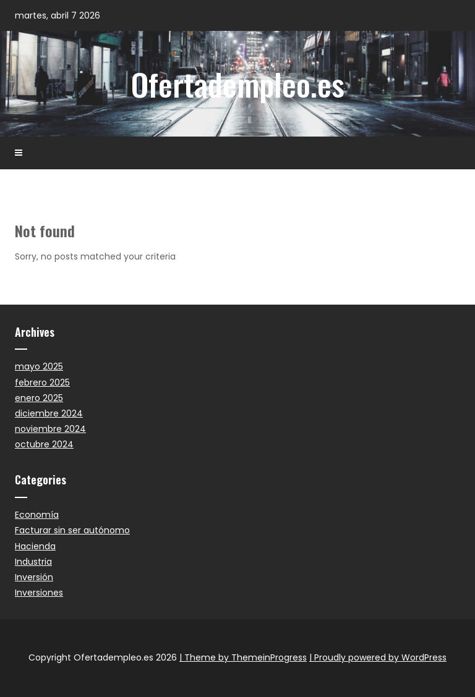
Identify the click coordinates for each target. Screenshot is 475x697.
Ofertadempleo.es (237, 83)
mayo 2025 (39, 366)
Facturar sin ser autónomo (72, 530)
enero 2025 (39, 398)
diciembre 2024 (49, 413)
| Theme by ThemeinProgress (243, 657)
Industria (33, 561)
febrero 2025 (42, 382)
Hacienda (35, 546)
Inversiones (39, 592)
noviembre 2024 (50, 429)
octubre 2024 (44, 444)
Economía (37, 515)
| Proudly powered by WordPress (378, 657)
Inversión (34, 577)
